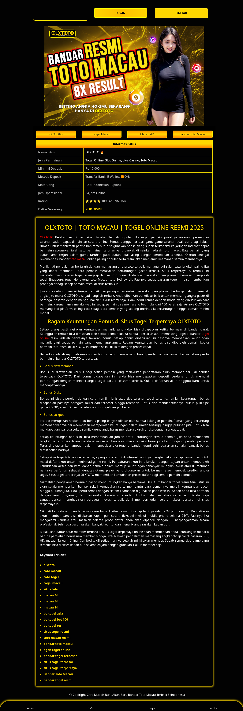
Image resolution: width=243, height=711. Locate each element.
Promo (30, 706)
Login (152, 706)
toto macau (78, 259)
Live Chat (212, 706)
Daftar (91, 706)
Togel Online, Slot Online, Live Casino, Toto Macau (121, 160)
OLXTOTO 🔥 (94, 152)
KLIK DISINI (93, 209)
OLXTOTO (47, 237)
